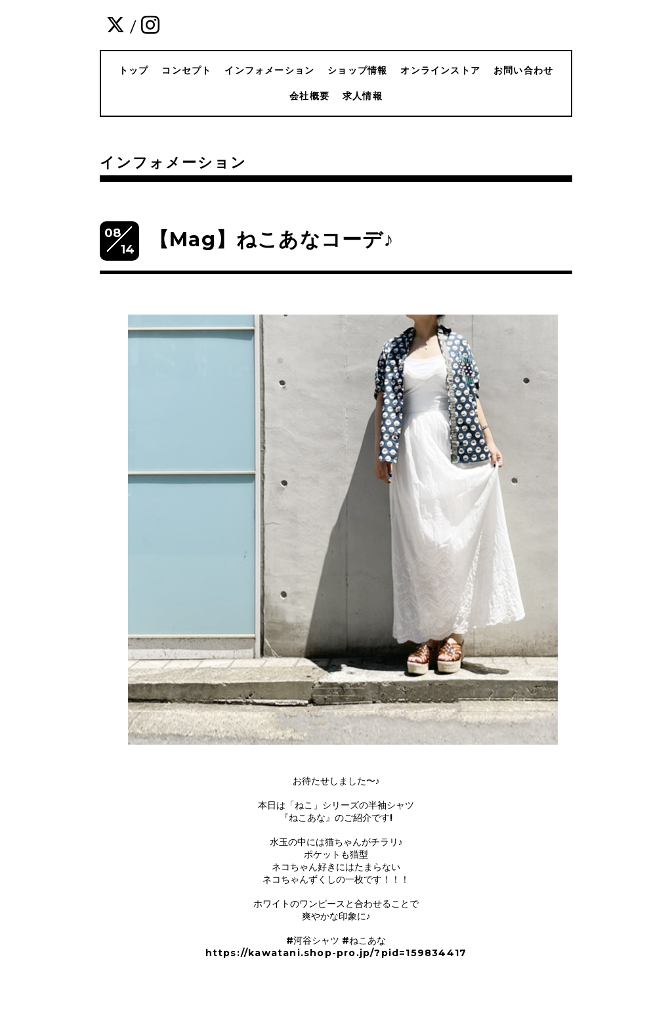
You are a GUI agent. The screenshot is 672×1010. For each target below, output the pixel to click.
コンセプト (186, 70)
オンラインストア (440, 70)
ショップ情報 (357, 70)
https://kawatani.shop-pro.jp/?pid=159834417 (336, 953)
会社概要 (309, 96)
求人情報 (363, 96)
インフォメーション (269, 70)
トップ (134, 70)
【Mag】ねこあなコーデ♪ (271, 239)
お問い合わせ (523, 70)
